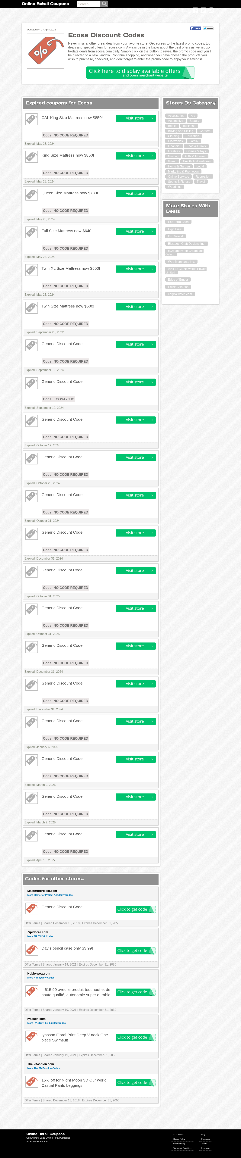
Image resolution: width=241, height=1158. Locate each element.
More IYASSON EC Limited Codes (46, 1023)
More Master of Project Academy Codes (50, 895)
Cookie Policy (179, 1139)
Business (189, 125)
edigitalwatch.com (180, 294)
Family (193, 141)
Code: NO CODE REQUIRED (65, 135)
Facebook (205, 1139)
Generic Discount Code (61, 344)
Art (193, 115)
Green (172, 161)
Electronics (175, 141)
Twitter (204, 1144)
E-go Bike (174, 229)
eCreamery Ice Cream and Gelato (184, 252)
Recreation (203, 176)
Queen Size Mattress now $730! (69, 193)
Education (192, 136)
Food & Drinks (196, 146)
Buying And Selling (180, 131)
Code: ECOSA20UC (58, 399)
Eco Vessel (175, 236)
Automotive (175, 120)
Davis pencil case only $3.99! (67, 948)
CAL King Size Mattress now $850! (72, 117)
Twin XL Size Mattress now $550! (70, 268)
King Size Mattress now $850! (67, 155)
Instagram (205, 1148)
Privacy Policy (179, 1144)
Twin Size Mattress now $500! (67, 306)
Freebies (174, 151)
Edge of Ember (178, 279)
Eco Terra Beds (178, 221)
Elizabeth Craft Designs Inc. (186, 243)
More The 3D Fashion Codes (43, 1068)
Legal (200, 166)
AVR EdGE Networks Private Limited (185, 270)
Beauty (194, 120)
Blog (203, 1135)
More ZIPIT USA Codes (40, 936)
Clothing (173, 136)
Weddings (174, 186)
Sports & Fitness (179, 181)
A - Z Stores (178, 1135)
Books (172, 125)
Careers (205, 131)
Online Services (178, 176)
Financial (174, 146)
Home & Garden (179, 166)
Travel (201, 181)
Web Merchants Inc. (181, 261)
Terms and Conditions (182, 1148)
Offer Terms (32, 923)
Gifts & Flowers (195, 156)
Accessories (176, 115)
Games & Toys (196, 151)
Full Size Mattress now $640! (66, 231)
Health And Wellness (197, 161)
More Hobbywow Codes (40, 977)
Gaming (173, 156)
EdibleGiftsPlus (178, 287)
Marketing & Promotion (183, 171)
